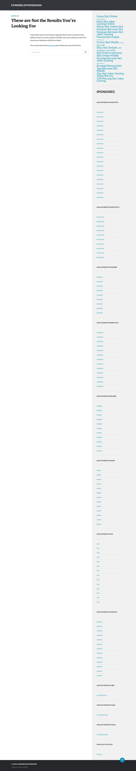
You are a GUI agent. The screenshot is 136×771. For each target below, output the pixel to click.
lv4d (98, 544)
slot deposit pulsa (102, 734)
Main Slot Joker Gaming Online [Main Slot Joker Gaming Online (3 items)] (106, 22)
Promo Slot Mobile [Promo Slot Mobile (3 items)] (108, 42)
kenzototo (100, 112)
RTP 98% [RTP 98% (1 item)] (122, 42)
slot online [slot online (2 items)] (111, 50)
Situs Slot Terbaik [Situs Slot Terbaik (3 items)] (107, 47)
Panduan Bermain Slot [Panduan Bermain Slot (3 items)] (110, 29)
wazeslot (99, 622)
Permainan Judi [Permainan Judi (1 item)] (100, 39)
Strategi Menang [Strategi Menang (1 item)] (100, 63)
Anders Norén (23, 767)
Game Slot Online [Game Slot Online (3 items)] (107, 16)
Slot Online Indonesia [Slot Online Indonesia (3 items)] (109, 53)
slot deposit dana (102, 715)
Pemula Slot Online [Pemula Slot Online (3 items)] (108, 37)
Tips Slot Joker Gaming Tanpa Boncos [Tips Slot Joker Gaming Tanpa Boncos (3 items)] (110, 74)
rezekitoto (100, 332)
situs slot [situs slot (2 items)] (101, 45)
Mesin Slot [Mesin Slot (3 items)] (103, 26)
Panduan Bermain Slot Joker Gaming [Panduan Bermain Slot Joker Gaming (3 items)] (110, 33)
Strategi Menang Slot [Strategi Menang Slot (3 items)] (109, 66)
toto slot (99, 754)
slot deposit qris (102, 695)
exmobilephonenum (26, 5)
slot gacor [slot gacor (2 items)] (101, 50)
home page (52, 45)
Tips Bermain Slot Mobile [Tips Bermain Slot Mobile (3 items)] (107, 69)
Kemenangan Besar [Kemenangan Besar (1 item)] (101, 19)
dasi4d (99, 470)
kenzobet (100, 277)
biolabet (99, 406)
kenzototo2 (100, 217)
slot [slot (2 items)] (119, 48)
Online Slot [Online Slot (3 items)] (116, 26)
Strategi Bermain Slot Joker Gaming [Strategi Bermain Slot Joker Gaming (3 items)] (109, 59)
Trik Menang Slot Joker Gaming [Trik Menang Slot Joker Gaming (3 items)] (110, 79)
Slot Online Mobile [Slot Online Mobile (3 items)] (108, 55)
